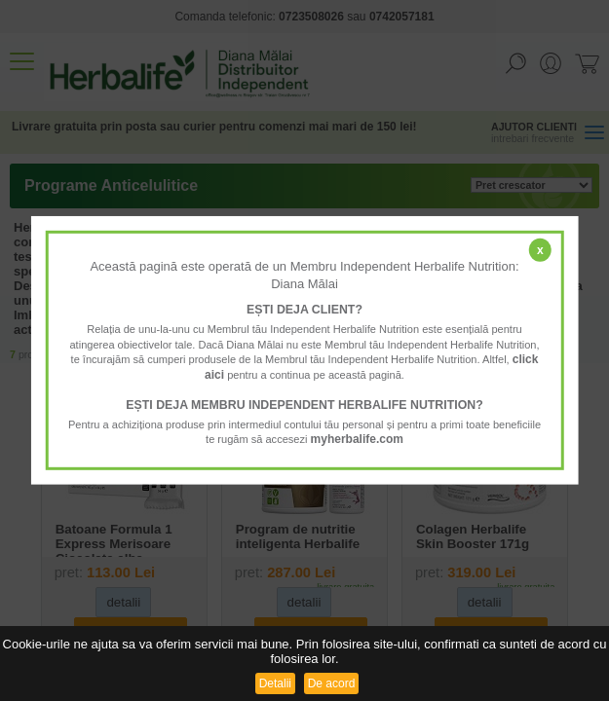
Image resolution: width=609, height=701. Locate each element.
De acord (332, 683)
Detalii (275, 683)
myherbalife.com (357, 439)
